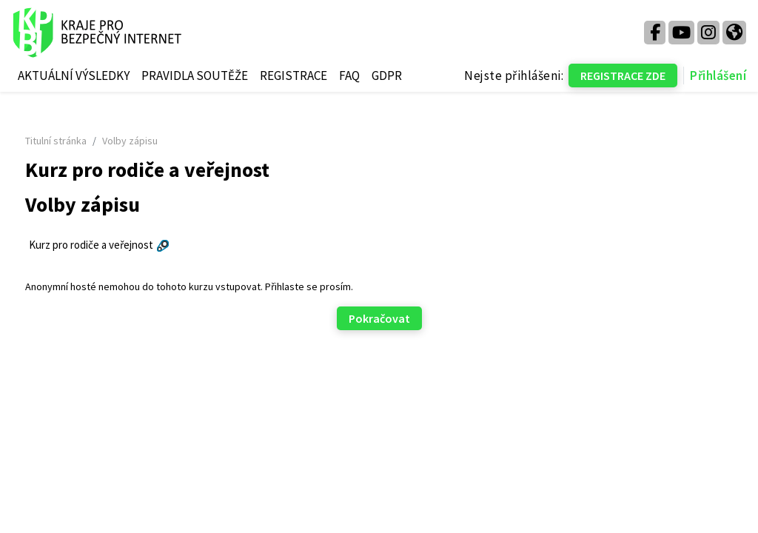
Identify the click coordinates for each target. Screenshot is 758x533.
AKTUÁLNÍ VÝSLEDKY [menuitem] (74, 75)
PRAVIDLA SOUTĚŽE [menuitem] (194, 75)
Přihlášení (718, 75)
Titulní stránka (83, 140)
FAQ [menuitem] (349, 75)
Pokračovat (379, 318)
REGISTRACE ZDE (622, 75)
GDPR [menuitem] (387, 75)
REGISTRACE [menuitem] (293, 75)
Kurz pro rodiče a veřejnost (118, 245)
